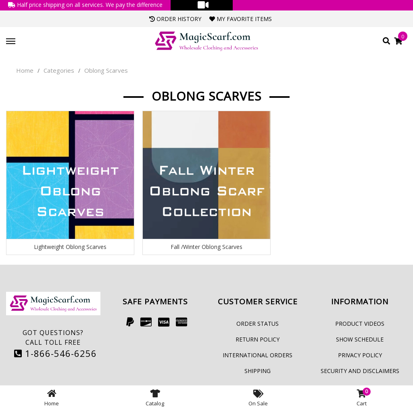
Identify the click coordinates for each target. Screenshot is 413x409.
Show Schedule (360, 339)
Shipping (257, 371)
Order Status (257, 323)
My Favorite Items (240, 19)
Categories (59, 70)
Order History (175, 19)
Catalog (155, 397)
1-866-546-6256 (55, 353)
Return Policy (258, 339)
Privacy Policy (360, 355)
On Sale (258, 397)
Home (24, 70)
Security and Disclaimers (360, 371)
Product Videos (359, 323)
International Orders (257, 355)
